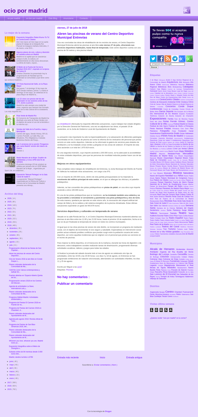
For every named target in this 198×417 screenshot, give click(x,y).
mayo (11, 365)
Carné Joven (162, 91)
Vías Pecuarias (185, 232)
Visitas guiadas (173, 231)
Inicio (102, 357)
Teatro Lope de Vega (157, 222)
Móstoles (172, 267)
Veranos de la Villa (158, 232)
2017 (9, 383)
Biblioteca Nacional (178, 84)
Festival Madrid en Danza (183, 124)
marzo (12, 372)
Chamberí (179, 292)
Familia (171, 119)
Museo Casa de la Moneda (178, 160)
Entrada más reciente (68, 357)
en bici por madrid (34, 18)
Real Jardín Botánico (158, 196)
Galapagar (184, 261)
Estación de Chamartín (184, 116)
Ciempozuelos (176, 257)
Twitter (191, 229)
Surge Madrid (187, 210)
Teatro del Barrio (188, 224)
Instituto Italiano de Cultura (171, 142)
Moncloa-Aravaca (162, 294)
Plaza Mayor (185, 188)
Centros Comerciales (186, 99)
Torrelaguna (180, 277)
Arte (181, 82)
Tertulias (160, 229)
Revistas (168, 201)
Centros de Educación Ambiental (163, 102)
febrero (12, 375)
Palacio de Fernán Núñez (177, 180)
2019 (9, 222)
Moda (171, 156)
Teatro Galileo (155, 220)
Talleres (154, 213)
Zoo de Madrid (187, 234)
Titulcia (158, 276)
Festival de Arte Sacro (159, 126)
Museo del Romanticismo (180, 170)
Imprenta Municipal (166, 138)
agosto (12, 242)
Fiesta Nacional (157, 129)
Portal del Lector (176, 190)
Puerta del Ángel (157, 192)
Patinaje (186, 186)
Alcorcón (190, 249)
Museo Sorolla (167, 166)
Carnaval (154, 91)
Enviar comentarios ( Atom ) (105, 365)
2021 (9, 215)
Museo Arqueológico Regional (170, 158)
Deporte (170, 111)
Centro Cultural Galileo (157, 95)
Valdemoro (189, 277)
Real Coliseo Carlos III (184, 194)
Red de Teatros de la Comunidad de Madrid (174, 199)
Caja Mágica (162, 89)
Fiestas (168, 128)
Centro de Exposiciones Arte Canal (174, 97)
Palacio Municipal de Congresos (174, 178)
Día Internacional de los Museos (164, 114)
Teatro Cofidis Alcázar (185, 216)
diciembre (13, 228)
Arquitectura (173, 82)
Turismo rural (183, 229)
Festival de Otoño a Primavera (181, 126)
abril (11, 368)
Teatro (183, 212)
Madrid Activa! (155, 151)
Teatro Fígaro (188, 218)
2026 (9, 198)
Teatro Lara (189, 220)
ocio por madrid (26, 11)
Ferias (166, 121)
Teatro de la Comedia (176, 224)
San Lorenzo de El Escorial (163, 274)
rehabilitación (65, 124)
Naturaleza (188, 173)
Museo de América (156, 168)
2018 (9, 225)
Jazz (152, 144)
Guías (182, 133)
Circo (190, 102)
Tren (165, 229)
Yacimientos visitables (168, 234)
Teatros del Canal (171, 226)
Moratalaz (173, 294)
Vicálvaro (175, 296)
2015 (9, 389)
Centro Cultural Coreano (185, 93)
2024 (9, 205)
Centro (170, 291)
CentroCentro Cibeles (170, 99)
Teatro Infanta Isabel (167, 220)
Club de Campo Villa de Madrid (161, 104)
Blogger (108, 411)
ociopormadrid (155, 236)
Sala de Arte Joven (186, 203)
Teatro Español (176, 218)
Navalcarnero (182, 268)
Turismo (172, 229)
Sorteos (164, 210)
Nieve (175, 176)
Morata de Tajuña (158, 268)
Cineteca (184, 102)
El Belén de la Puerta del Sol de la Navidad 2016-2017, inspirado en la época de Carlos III (32, 69)
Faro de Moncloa (181, 119)
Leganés (154, 265)
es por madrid (14, 18)
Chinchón (165, 257)
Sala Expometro (174, 203)
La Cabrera (180, 263)
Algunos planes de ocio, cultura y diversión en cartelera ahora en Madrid (32, 53)
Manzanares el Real (184, 265)
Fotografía (166, 131)
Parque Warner (187, 184)
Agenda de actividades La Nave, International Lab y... (21, 287)
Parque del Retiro (176, 186)
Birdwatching (178, 87)
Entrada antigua (134, 357)
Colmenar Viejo (156, 259)
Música (178, 172)
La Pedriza (163, 148)
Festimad (170, 124)
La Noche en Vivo (179, 146)
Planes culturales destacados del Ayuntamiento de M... (21, 315)
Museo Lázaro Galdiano (173, 162)
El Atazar (157, 261)
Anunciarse (68, 18)
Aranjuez (155, 252)
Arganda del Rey (168, 252)
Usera (170, 296)
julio (11, 245)
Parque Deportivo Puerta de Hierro (173, 182)
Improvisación (179, 138)
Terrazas (153, 229)
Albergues (162, 80)
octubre (12, 235)
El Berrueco (165, 261)
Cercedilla (183, 254)
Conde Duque (185, 106)
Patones (164, 270)
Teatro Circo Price (171, 216)
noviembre (13, 232)
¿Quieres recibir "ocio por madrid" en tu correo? (168, 318)
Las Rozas (189, 263)
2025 (9, 202)
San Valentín (163, 205)
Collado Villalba (187, 257)
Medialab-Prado (175, 154)
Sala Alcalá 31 (187, 201)
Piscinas (69, 270)
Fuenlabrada (175, 261)
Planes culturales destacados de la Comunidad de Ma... (22, 265)
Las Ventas (183, 149)
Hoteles (153, 136)
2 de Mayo (154, 80)
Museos (160, 173)
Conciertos (172, 106)
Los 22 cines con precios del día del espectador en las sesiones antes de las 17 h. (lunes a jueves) (31, 101)
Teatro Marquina (169, 222)
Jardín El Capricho (186, 142)
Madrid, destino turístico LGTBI (21, 357)
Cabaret (153, 89)
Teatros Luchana (156, 227)
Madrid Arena (163, 151)
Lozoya (161, 265)
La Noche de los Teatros (164, 146)
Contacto (84, 18)
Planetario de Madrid (171, 188)
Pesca (191, 186)
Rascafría (159, 272)
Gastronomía (167, 133)
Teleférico (183, 227)
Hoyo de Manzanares (168, 263)
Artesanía (186, 82)
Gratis (177, 133)
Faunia (190, 119)
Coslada (182, 259)
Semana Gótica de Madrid (177, 205)
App (174, 80)
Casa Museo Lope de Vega (177, 91)
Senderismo (155, 210)
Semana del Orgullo (184, 208)
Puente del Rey (188, 190)
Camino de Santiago (175, 89)
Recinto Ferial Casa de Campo (177, 197)
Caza (176, 93)
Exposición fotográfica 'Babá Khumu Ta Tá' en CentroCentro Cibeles (32, 38)
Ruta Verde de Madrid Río (26, 116)
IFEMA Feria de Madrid (172, 136)
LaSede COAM (172, 148)
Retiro (162, 201)
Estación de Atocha (166, 116)
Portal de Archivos (163, 190)
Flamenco (155, 131)
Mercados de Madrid (159, 156)
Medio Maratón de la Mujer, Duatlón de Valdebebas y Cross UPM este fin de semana (31, 160)
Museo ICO (160, 162)
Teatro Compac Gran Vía (159, 218)
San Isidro (154, 206)
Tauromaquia (164, 213)
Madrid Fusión (173, 151)
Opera (158, 178)
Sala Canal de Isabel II (159, 203)
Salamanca (186, 294)
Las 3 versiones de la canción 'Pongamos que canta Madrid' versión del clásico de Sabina (32, 146)
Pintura (153, 188)
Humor (158, 136)
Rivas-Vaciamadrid (170, 272)
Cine (178, 102)
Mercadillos (188, 153)
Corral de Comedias (171, 109)
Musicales (168, 173)
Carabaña (174, 254)
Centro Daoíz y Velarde (174, 95)
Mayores (163, 154)
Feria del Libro (156, 121)
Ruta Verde (177, 201)
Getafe (190, 261)
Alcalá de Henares (163, 248)
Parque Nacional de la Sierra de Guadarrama (171, 183)
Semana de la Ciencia (166, 208)
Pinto (169, 270)
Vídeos (157, 234)
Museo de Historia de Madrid (174, 168)
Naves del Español (157, 176)
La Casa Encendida (173, 144)
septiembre (13, 238)
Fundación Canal (185, 131)
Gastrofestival (155, 133)
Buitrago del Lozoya (160, 254)
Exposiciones (159, 118)
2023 (9, 208)
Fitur (191, 129)
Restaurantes (155, 201)
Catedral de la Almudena (164, 93)
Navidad (169, 175)
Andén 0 (169, 80)
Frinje (175, 131)
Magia (181, 151)
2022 (9, 212)
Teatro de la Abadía (162, 224)
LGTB (163, 144)
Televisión (190, 227)
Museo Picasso (156, 166)
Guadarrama (155, 263)
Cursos (183, 109)
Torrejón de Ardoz (167, 277)
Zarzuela (179, 234)
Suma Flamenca (174, 210)
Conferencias (156, 109)
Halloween (189, 133)
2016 (9, 386)
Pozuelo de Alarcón (179, 270)
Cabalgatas (188, 87)
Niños (181, 175)
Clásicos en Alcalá (178, 104)
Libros (190, 148)
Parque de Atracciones (159, 186)
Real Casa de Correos (166, 194)
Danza (162, 111)
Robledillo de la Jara (185, 272)
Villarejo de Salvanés (158, 279)
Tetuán (165, 296)
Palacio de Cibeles (161, 180)
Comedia (162, 106)
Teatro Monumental (181, 222)
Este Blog (53, 18)
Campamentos (188, 89)
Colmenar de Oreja (171, 259)
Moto (176, 156)
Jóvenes (157, 144)
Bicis (170, 87)
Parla (158, 270)
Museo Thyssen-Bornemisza (183, 166)
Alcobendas (181, 249)
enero (11, 378)
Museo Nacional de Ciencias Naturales (179, 164)
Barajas (162, 292)
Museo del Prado (164, 170)
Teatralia (174, 213)
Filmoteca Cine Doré (181, 128)
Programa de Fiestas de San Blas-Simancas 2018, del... (22, 325)
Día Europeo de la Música (183, 111)
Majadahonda (170, 265)
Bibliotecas (163, 87)
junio (11, 361)
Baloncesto (166, 84)
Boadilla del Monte (185, 252)
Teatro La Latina (180, 220)
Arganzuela (154, 292)
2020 (9, 219)
